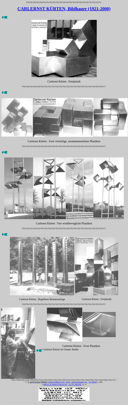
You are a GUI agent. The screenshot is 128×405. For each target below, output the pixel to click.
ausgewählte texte (57, 382)
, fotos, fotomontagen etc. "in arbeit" (81, 382)
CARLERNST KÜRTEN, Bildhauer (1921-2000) (64, 8)
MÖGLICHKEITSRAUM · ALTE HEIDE (62, 384)
